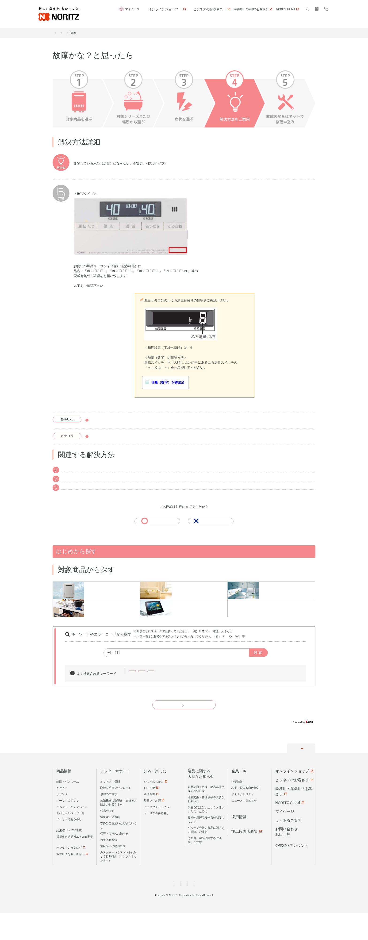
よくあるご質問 (110, 809)
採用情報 (238, 844)
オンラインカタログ (69, 875)
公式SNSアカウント (291, 873)
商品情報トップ (62, 33)
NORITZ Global (287, 830)
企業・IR (238, 799)
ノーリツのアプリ (67, 827)
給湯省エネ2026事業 (69, 857)
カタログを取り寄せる (70, 881)
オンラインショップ (292, 799)
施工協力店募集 (244, 859)
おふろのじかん (154, 809)
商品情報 (63, 799)
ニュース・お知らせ (244, 827)
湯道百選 (149, 821)
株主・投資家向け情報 (245, 815)
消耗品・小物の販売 (113, 873)
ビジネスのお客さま (292, 807)
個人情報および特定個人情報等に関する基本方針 (154, 910)
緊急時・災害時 (110, 844)
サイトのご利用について (205, 910)
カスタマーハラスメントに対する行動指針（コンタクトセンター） (118, 883)
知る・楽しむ (155, 799)
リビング (62, 821)
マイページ (157, 9)
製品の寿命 (107, 838)
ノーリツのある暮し (69, 846)
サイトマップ (234, 910)
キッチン (62, 815)
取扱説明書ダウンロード (109, 420)
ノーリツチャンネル (156, 834)
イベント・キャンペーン (71, 834)
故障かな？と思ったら (121, 33)
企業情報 (237, 809)
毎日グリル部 (152, 827)
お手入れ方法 (108, 867)
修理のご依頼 (108, 821)
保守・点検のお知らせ (114, 861)
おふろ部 (149, 815)
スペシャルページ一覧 (70, 840)
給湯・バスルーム (67, 809)
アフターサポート (89, 33)
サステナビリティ (242, 821)
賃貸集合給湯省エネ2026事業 (74, 864)
